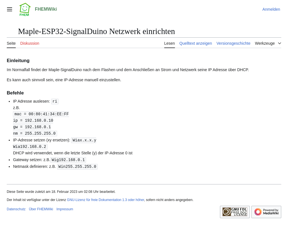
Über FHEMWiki (41, 207)
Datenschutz (16, 207)
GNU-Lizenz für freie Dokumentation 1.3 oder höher (105, 197)
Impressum (65, 207)
